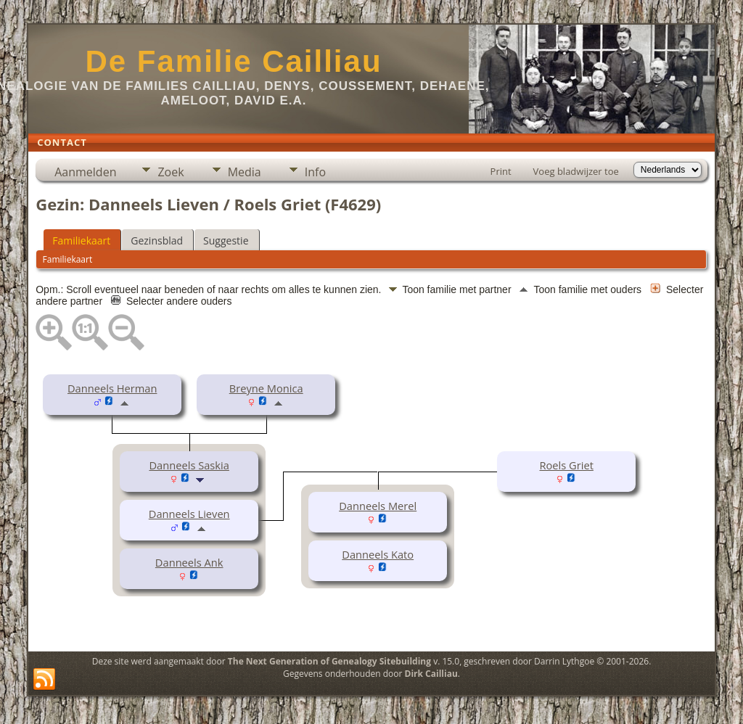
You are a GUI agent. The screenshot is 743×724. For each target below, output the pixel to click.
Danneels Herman (112, 388)
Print (501, 171)
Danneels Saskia (189, 465)
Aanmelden (85, 172)
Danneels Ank (189, 562)
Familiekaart (81, 240)
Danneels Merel (377, 505)
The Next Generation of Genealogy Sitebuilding (329, 661)
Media (244, 172)
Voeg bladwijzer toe (576, 171)
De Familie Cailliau (233, 61)
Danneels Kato (378, 554)
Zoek (170, 172)
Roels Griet (567, 465)
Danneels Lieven (189, 513)
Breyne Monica (266, 388)
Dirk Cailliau (431, 673)
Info (315, 172)
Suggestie (225, 240)
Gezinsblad (157, 240)
